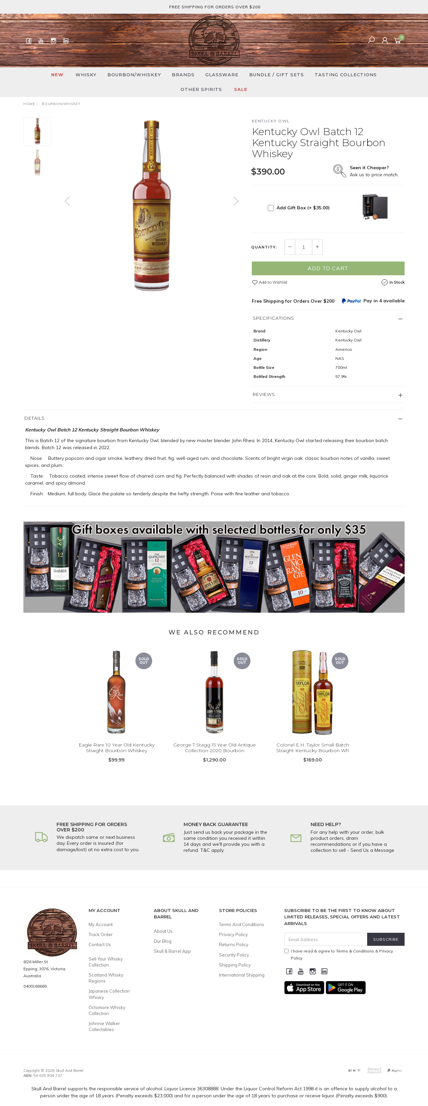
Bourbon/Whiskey (134, 74)
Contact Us (100, 944)
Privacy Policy (233, 934)
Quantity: (264, 247)
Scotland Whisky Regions (106, 978)
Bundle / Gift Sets (276, 74)
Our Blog (163, 941)
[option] (152, 207)
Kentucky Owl (271, 120)
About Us (163, 931)
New (57, 74)
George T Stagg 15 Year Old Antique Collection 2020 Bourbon (214, 757)
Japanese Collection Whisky (109, 994)
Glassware (221, 74)
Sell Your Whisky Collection (106, 962)
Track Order (101, 934)
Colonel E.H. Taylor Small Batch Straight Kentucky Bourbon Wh (312, 757)
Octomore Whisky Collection (107, 1010)
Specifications (273, 318)
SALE (240, 89)
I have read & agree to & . (338, 954)
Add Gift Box (303, 208)
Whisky (86, 74)
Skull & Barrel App (172, 951)
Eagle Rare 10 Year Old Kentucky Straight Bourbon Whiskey (116, 757)
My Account (101, 924)
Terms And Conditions (241, 924)
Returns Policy (233, 944)
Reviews (264, 394)
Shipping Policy (235, 965)
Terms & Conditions (355, 950)
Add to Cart (328, 268)
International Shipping (241, 975)
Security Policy (234, 955)
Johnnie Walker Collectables (104, 1026)
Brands (183, 74)
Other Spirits (201, 89)
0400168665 (35, 986)
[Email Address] (325, 939)
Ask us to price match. (374, 171)
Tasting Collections (346, 74)
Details (34, 418)
